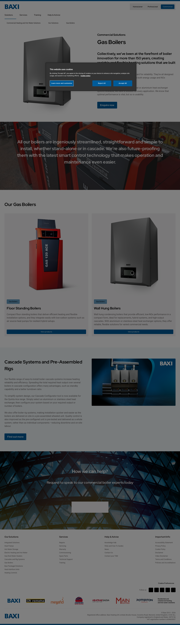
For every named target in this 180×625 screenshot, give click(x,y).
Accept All (123, 83)
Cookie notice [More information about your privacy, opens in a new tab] (85, 76)
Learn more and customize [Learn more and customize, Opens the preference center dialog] (61, 83)
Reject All (102, 83)
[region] (91, 77)
